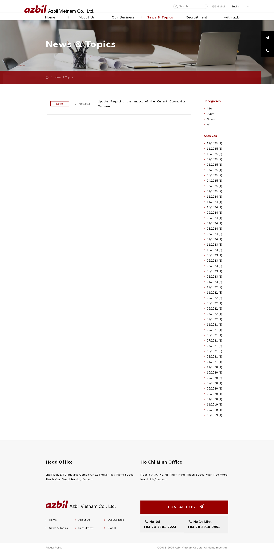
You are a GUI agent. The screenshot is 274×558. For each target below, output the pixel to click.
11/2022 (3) (214, 292)
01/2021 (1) (214, 362)
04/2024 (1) (214, 223)
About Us (84, 519)
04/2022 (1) (214, 314)
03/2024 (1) (214, 228)
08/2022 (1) (214, 303)
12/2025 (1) (214, 143)
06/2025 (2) (214, 175)
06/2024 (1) (214, 218)
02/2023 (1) (214, 276)
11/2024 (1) (214, 202)
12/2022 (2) (214, 287)
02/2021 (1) (214, 356)
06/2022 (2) (214, 308)
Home (53, 519)
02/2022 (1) (214, 319)
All (208, 124)
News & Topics (58, 528)
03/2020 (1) (214, 394)
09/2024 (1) (214, 212)
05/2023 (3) (214, 266)
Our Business (116, 519)
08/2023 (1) (214, 255)
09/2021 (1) (214, 330)
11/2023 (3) (214, 244)
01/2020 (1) (214, 399)
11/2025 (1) (214, 148)
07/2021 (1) (214, 340)
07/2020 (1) (214, 383)
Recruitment (85, 528)
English (236, 6)
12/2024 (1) (214, 196)
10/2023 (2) (214, 250)
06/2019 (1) (214, 415)
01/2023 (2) (214, 282)
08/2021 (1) (214, 335)
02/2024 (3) (214, 234)
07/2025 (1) (214, 170)
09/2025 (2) (214, 159)
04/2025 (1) (214, 180)
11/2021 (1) (214, 324)
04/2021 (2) (214, 346)
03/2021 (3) (214, 351)
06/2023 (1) (214, 260)
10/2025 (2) (214, 154)
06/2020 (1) (214, 388)
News (211, 119)
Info (209, 108)
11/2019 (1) (214, 404)
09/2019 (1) (214, 410)
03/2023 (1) (214, 271)
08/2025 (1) (214, 164)
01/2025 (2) (214, 191)
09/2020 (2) (214, 378)
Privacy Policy (54, 553)
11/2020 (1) (214, 367)
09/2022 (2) (214, 298)
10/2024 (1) (214, 207)
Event (210, 114)
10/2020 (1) (214, 372)
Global (221, 6)
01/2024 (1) (214, 239)
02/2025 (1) (214, 186)
